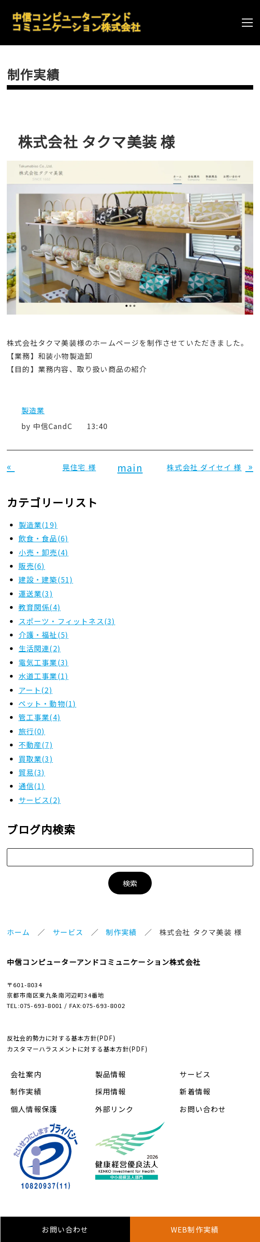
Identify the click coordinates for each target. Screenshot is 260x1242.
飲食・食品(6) (44, 538)
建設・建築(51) (46, 579)
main (130, 467)
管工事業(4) (40, 717)
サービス (68, 932)
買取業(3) (36, 758)
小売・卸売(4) (44, 552)
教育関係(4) (40, 607)
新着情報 (195, 1091)
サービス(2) (40, 799)
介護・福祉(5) (44, 634)
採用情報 (110, 1091)
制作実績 (121, 932)
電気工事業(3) (44, 662)
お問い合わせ (202, 1108)
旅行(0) (32, 731)
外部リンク (114, 1108)
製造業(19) (38, 524)
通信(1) (32, 785)
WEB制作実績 (195, 1229)
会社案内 (26, 1074)
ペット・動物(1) (48, 703)
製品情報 (110, 1074)
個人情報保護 (33, 1108)
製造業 (33, 410)
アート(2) (36, 689)
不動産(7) (36, 744)
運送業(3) (36, 593)
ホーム (18, 932)
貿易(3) (32, 772)
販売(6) (32, 565)
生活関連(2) (40, 648)
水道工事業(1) (44, 675)
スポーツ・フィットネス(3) (67, 621)
